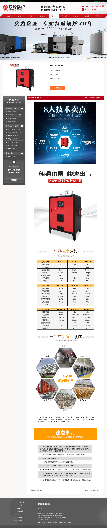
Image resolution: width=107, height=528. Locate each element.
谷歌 (39, 508)
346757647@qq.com (61, 517)
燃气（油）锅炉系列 (12, 126)
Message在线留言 (19, 516)
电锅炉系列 (9, 153)
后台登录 (41, 519)
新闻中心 (75, 16)
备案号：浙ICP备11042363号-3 (46, 522)
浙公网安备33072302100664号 (63, 522)
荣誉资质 (64, 16)
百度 (42, 508)
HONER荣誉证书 (18, 510)
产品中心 (53, 16)
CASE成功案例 (18, 507)
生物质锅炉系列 (11, 108)
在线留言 (86, 16)
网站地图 (47, 519)
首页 (86, 98)
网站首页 (8, 16)
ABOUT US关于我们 (19, 501)
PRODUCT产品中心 (19, 504)
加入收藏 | (96, 1)
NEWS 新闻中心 (18, 513)
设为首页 (101, 1)
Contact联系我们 (18, 519)
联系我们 (98, 16)
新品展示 (31, 16)
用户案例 (42, 16)
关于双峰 (20, 16)
